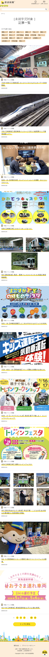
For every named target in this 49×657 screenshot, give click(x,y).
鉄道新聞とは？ (36, 2)
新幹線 (27, 35)
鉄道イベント (20, 32)
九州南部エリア (37, 38)
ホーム (3, 13)
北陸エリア (19, 38)
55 (31, 617)
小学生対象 (33, 35)
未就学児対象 (24, 19)
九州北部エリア (6, 41)
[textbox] (24, 9)
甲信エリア (35, 32)
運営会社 (16, 645)
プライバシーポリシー (28, 645)
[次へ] (35, 617)
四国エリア (12, 38)
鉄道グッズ (12, 32)
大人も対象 (5, 38)
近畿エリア (28, 32)
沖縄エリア (43, 32)
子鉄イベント (41, 35)
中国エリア (22, 41)
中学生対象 (14, 41)
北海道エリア (27, 38)
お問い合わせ (44, 2)
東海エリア (5, 35)
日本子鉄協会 (20, 35)
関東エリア (5, 32)
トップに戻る (25, 624)
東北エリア (12, 35)
